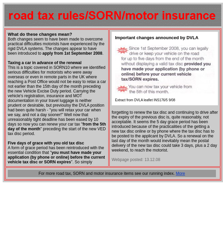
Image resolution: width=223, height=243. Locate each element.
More (180, 173)
